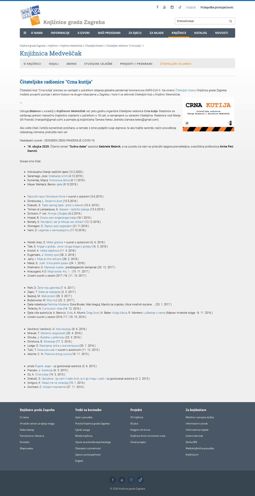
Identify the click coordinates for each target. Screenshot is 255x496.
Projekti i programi (136, 64)
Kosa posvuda (46, 350)
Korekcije (47, 370)
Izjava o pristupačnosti (87, 454)
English (191, 7)
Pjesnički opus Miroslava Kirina (46, 196)
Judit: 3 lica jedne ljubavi (53, 263)
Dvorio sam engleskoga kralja (58, 217)
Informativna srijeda (197, 429)
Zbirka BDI (191, 442)
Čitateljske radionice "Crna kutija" (124, 45)
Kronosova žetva (59, 180)
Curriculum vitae (52, 308)
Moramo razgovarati (53, 333)
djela (59, 184)
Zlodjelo (63, 213)
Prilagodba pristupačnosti (217, 7)
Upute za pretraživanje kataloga (93, 442)
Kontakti (24, 442)
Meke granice (54, 242)
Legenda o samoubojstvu (53, 230)
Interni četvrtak (194, 436)
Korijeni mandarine (54, 387)
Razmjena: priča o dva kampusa (59, 345)
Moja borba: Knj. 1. (59, 271)
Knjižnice (179, 33)
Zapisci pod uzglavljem (58, 226)
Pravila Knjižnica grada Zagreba (92, 423)
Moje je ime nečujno (49, 259)
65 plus (134, 423)
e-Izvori (84, 33)
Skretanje (49, 341)
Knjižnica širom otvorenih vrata (147, 436)
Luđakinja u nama (154, 312)
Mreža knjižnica (83, 436)
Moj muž (52, 300)
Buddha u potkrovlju (52, 337)
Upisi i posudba (83, 417)
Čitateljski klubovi (94, 45)
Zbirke (71, 64)
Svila (70, 312)
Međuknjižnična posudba (200, 448)
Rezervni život (53, 201)
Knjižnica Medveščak (71, 45)
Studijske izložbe (98, 64)
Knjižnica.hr (192, 454)
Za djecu (135, 33)
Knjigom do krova (140, 429)
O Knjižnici (32, 64)
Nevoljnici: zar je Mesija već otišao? (62, 222)
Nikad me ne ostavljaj (55, 382)
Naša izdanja (27, 429)
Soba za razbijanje (49, 292)
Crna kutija (41, 374)
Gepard (63, 209)
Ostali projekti (138, 442)
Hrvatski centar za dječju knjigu (37, 423)
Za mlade (157, 33)
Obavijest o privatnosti (88, 448)
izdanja (85, 209)
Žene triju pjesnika (48, 287)
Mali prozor (48, 296)
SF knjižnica (136, 417)
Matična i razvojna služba (200, 417)
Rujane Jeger (43, 366)
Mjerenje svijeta (53, 267)
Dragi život (92, 312)
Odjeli (54, 64)
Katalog (200, 33)
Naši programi (109, 33)
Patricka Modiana (58, 304)
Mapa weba (26, 448)
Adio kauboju (63, 329)
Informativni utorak (197, 423)
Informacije (60, 33)
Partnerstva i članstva (32, 436)
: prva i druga (64, 246)
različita (75, 209)
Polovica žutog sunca (58, 354)
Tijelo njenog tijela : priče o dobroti (62, 205)
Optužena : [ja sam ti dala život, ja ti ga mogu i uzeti (73, 378)
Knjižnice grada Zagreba (32, 45)
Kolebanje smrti (58, 176)
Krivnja (51, 213)
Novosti (221, 33)
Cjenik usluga (82, 429)
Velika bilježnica (49, 250)
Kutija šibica (119, 312)
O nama (37, 33)
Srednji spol (52, 255)
